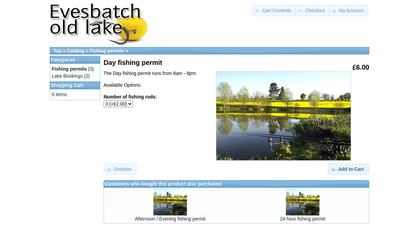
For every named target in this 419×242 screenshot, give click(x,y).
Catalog (75, 50)
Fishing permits (106, 50)
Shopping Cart (67, 85)
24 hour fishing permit (303, 218)
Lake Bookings (67, 76)
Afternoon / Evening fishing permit (170, 218)
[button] (274, 10)
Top (57, 50)
